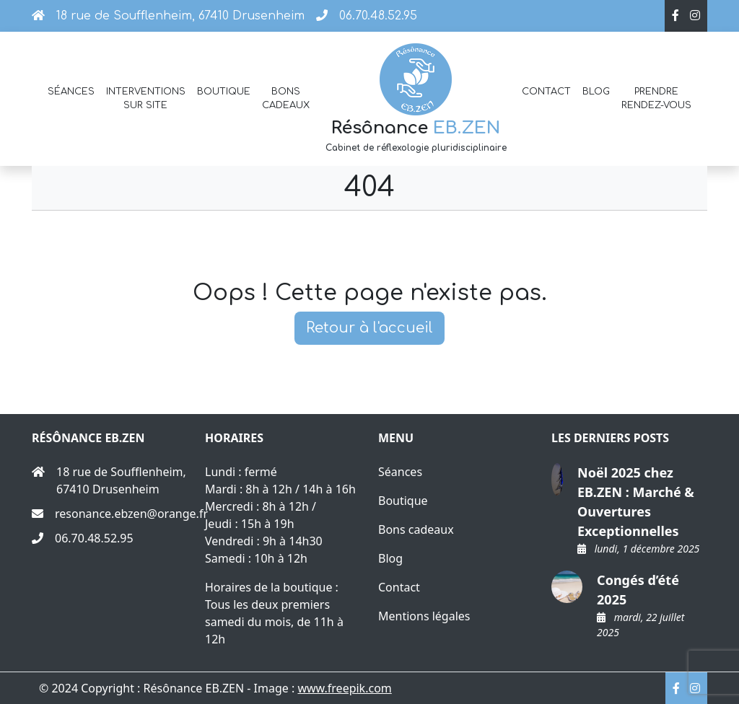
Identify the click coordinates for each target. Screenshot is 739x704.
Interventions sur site (145, 98)
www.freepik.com (344, 688)
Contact (546, 92)
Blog (596, 92)
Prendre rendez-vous (656, 98)
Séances (71, 92)
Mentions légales (424, 616)
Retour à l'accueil (369, 328)
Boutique (223, 92)
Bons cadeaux (286, 98)
